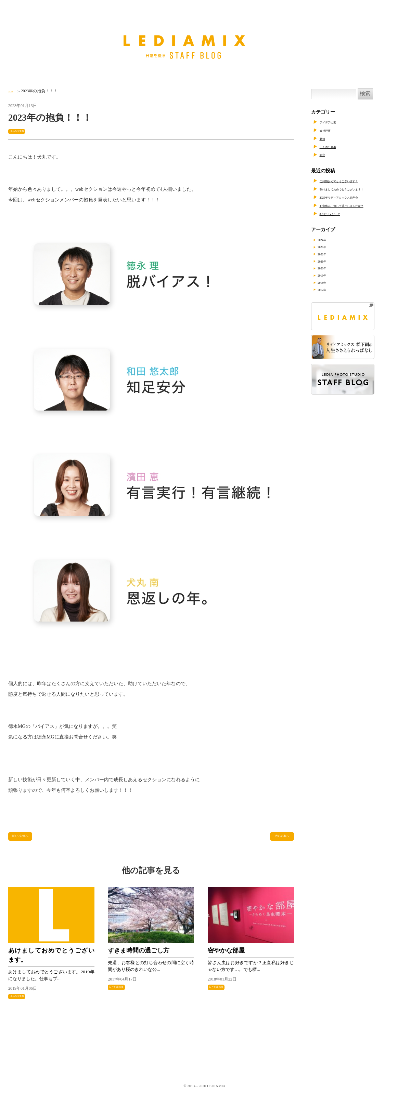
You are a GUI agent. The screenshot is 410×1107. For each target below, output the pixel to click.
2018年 (328, 282)
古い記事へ (278, 839)
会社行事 (329, 130)
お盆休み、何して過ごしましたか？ (358, 205)
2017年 (328, 289)
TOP (12, 91)
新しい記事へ (26, 839)
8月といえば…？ (338, 213)
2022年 (328, 253)
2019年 (328, 275)
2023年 (328, 246)
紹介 (324, 154)
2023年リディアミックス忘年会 (353, 197)
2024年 (328, 239)
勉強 (324, 138)
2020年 (328, 268)
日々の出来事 (22, 130)
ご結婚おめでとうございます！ (353, 180)
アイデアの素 (334, 121)
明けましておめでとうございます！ (358, 188)
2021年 (328, 261)
